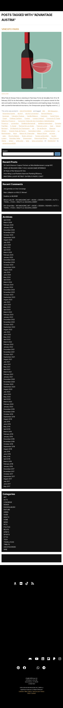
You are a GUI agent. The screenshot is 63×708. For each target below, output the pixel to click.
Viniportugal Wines (40, 138)
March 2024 (8, 282)
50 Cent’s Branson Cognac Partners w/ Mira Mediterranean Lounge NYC (28, 165)
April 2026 (7, 220)
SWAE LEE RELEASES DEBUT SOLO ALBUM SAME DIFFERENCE (25, 168)
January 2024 (8, 287)
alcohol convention (32, 113)
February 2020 (8, 404)
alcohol (20, 113)
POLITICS (7, 527)
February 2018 (8, 464)
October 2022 (8, 324)
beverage (5, 116)
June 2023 (7, 305)
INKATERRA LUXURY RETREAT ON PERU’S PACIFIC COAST (23, 176)
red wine (52, 133)
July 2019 (7, 422)
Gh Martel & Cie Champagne (20, 128)
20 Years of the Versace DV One (15, 171)
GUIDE (6, 515)
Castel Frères (54, 116)
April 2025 (7, 250)
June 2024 (7, 275)
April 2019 (7, 429)
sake (4, 136)
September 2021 (9, 357)
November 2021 (9, 352)
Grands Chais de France (17, 131)
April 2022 (7, 339)
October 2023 (8, 295)
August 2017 (8, 479)
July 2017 (7, 481)
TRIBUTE (7, 544)
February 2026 (8, 225)
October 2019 (8, 414)
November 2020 (9, 382)
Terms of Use (36, 691)
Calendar (21, 691)
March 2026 (8, 222)
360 (43, 111)
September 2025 (9, 237)
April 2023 (7, 310)
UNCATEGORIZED (26, 111)
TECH (6, 540)
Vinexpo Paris (10, 29)
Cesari (4, 118)
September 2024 (9, 267)
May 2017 (7, 486)
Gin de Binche (42, 128)
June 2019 (7, 424)
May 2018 (7, 456)
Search (5, 151)
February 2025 (8, 255)
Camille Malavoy (32, 116)
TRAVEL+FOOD (9, 542)
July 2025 (7, 242)
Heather (6, 196)
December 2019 (9, 409)
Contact (33, 693)
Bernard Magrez (46, 113)
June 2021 (7, 364)
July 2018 (7, 451)
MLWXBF (15, 196)
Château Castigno (16, 118)
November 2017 (9, 471)
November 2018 (9, 441)
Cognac (27, 118)
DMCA (30, 691)
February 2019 (8, 434)
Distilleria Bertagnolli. (28, 123)
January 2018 (8, 466)
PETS (5, 524)
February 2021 (8, 374)
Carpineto (44, 116)
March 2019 (8, 432)
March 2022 (8, 342)
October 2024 (8, 265)
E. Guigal (13, 126)
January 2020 (8, 407)
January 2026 (8, 227)
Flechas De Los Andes (26, 126)
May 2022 (7, 337)
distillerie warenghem (45, 123)
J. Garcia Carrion (49, 131)
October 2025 (8, 235)
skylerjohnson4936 (9, 143)
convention (15, 123)
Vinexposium (27, 138)
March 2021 (8, 372)
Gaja (51, 126)
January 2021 (8, 377)
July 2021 (7, 362)
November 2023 (9, 292)
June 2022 (7, 334)
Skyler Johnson (27, 136)
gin (33, 128)
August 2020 (8, 389)
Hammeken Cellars (34, 131)
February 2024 (8, 285)
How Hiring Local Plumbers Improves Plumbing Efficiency (23, 174)
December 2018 (9, 439)
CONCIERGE (8, 502)
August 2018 (8, 449)
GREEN (6, 512)
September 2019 (9, 417)
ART (5, 497)
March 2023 (8, 312)
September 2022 (9, 327)
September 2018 (9, 446)
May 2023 (7, 307)
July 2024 (7, 272)
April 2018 (7, 459)
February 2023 (8, 315)
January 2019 (8, 437)
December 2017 (9, 469)
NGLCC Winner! (21, 192)
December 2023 (9, 290)
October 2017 (8, 474)
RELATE (6, 529)
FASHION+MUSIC (9, 507)
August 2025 (8, 240)
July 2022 (7, 332)
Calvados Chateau (18, 116)
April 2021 (7, 369)
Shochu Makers (13, 136)
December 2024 (9, 260)
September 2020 (9, 387)
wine (27, 141)
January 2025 (8, 257)
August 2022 (8, 329)
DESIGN (6, 505)
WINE (5, 549)
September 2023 (9, 297)
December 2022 (9, 319)
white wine (19, 141)
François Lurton (42, 126)
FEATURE (7, 510)
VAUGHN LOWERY (31, 202)
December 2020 (9, 379)
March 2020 (8, 402)
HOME (6, 520)
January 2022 (8, 347)
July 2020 (7, 392)
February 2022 (8, 344)
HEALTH (6, 517)
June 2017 (7, 484)
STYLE (6, 537)
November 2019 (9, 412)
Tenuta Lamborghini (42, 136)
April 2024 (7, 280)
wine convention (37, 141)
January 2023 (8, 317)
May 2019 (7, 427)
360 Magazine (53, 111)
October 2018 (8, 444)
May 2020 (7, 397)
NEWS (6, 522)
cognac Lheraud (38, 118)
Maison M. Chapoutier (27, 133)
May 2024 (7, 277)
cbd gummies (8, 189)
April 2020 (7, 399)
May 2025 (7, 247)
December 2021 (9, 349)
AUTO (6, 500)
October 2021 (8, 354)
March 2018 (8, 461)
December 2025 (9, 230)
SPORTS (7, 534)
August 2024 (8, 270)
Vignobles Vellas (14, 138)
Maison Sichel (42, 133)
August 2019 (8, 419)
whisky (11, 141)
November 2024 (9, 262)
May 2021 (7, 367)
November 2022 (9, 322)
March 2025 (8, 252)
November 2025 (9, 232)
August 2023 (8, 300)
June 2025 (7, 245)
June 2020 (7, 394)
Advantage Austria (8, 113)
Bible (26, 691)
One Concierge (20, 189)
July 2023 (7, 302)
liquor (15, 133)
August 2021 (8, 359)
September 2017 (9, 476)
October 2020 (8, 384)
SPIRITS (6, 532)
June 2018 (7, 454)
